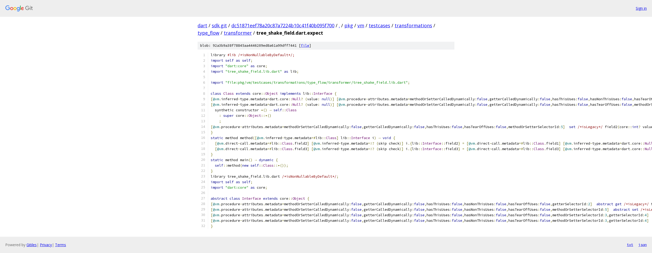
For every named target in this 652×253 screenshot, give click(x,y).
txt (630, 244)
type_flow (208, 33)
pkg (348, 25)
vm (360, 25)
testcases (379, 25)
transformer (238, 33)
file (305, 45)
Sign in (641, 8)
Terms (60, 244)
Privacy (46, 244)
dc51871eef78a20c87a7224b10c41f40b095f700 (282, 25)
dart (202, 25)
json (642, 244)
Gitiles (31, 244)
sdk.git (219, 25)
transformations (413, 25)
